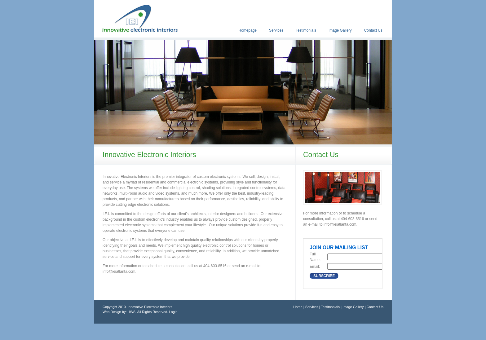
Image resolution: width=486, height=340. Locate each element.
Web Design (112, 312)
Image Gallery (340, 30)
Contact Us (373, 30)
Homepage (247, 30)
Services (276, 30)
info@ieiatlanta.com (119, 271)
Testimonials (306, 30)
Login (173, 312)
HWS (132, 312)
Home (297, 307)
